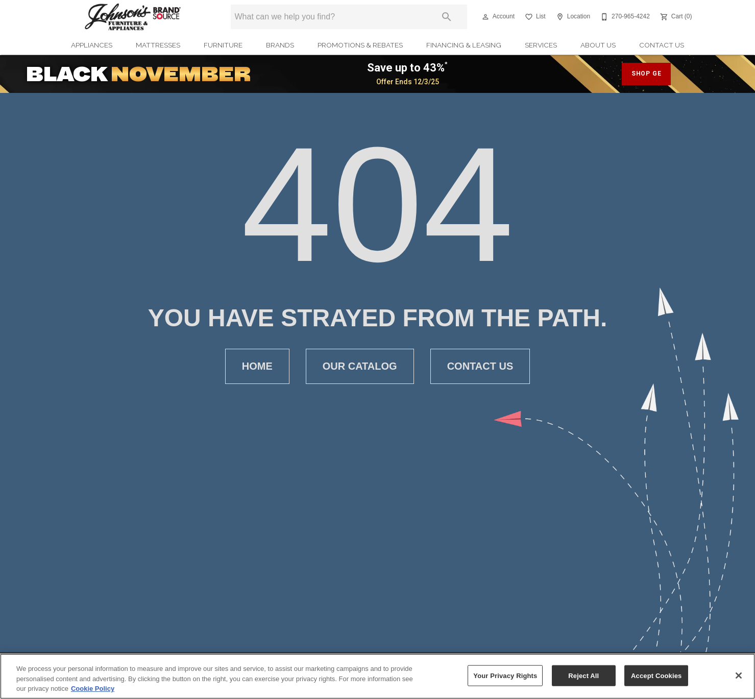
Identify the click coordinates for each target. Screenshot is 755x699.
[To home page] (133, 17)
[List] (534, 17)
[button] (485, 17)
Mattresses (158, 45)
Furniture (223, 45)
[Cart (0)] (675, 17)
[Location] (572, 17)
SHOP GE (646, 73)
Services (541, 45)
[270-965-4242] (624, 17)
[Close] (738, 675)
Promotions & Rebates (360, 45)
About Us (598, 45)
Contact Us (661, 45)
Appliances (91, 45)
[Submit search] (446, 17)
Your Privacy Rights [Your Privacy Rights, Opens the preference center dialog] (505, 675)
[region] (377, 676)
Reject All (583, 675)
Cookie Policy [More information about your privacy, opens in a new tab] (92, 688)
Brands (280, 45)
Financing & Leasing (463, 45)
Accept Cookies (656, 675)
